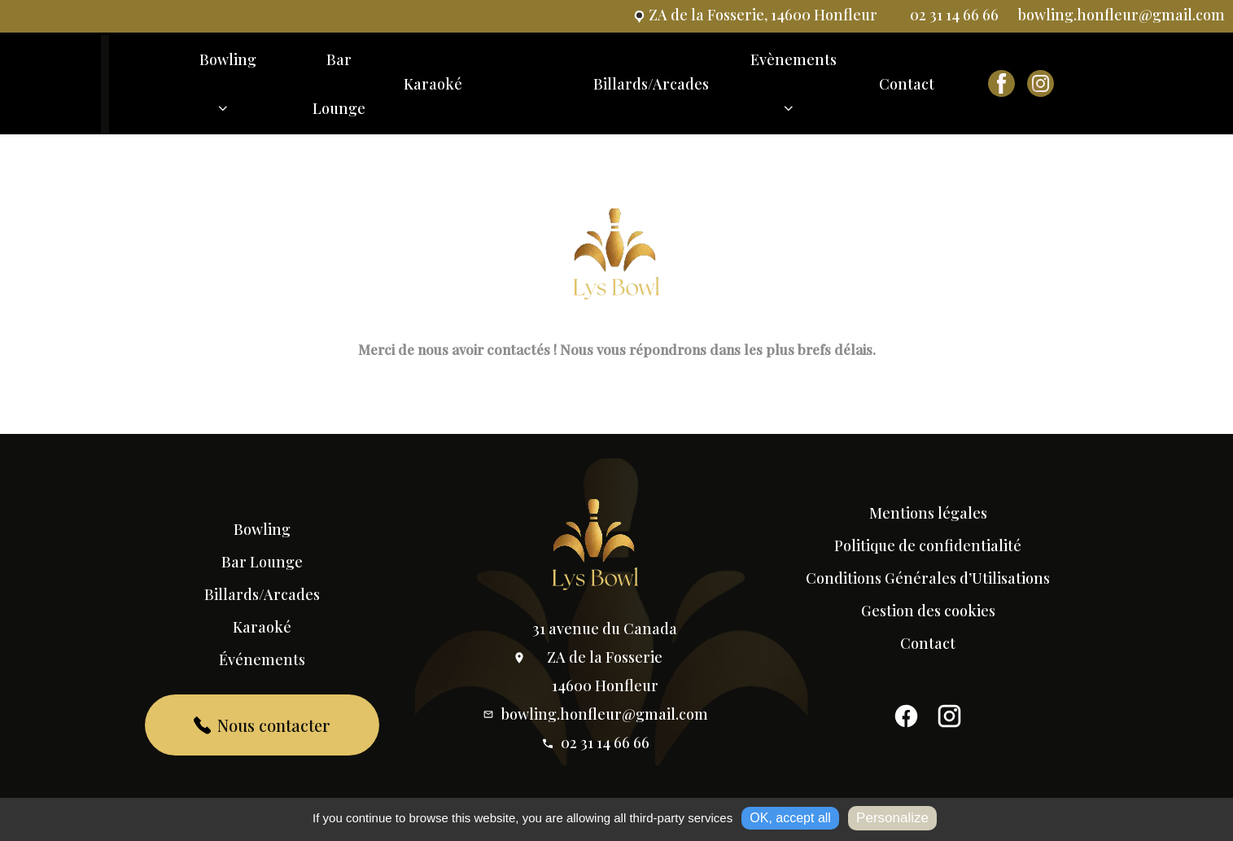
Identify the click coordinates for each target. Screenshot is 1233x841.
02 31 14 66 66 (595, 742)
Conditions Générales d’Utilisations (928, 578)
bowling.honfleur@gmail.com (595, 714)
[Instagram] (949, 720)
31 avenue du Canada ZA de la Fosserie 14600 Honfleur (595, 657)
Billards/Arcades (651, 84)
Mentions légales (928, 513)
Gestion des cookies (928, 610)
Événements (262, 659)
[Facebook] (906, 720)
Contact (906, 84)
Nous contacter (262, 725)
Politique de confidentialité (927, 545)
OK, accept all (790, 818)
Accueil (141, 84)
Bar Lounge (339, 84)
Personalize (892, 818)
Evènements (793, 91)
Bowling (227, 91)
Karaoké (433, 84)
